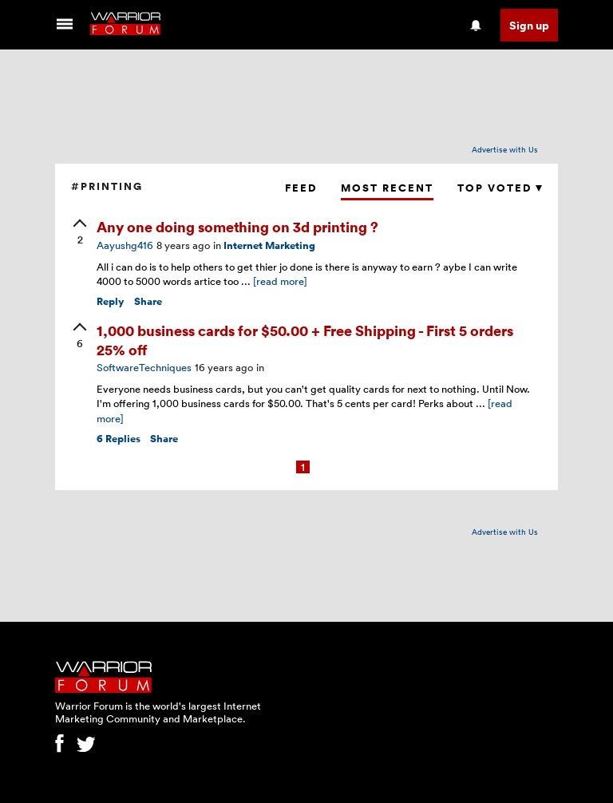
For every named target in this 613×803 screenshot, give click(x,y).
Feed (301, 188)
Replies (118, 438)
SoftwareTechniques (144, 367)
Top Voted (499, 188)
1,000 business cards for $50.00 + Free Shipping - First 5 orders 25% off (305, 339)
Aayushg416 (125, 245)
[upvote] (80, 233)
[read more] (280, 281)
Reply (111, 301)
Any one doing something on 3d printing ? (237, 226)
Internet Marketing (269, 245)
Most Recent (387, 188)
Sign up (529, 25)
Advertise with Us (505, 149)
